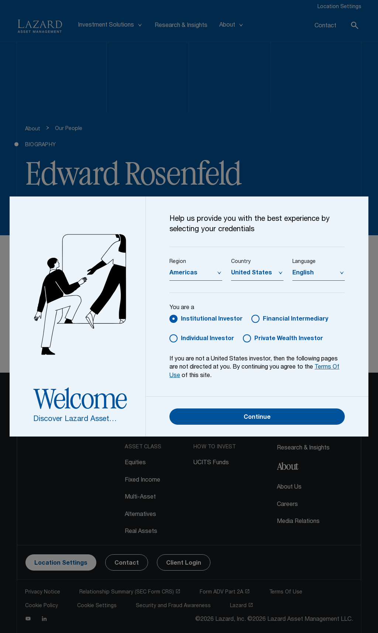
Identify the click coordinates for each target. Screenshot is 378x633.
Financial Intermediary (295, 319)
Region (177, 261)
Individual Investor (207, 339)
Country (241, 261)
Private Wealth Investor (288, 339)
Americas (183, 273)
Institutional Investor (212, 319)
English (303, 273)
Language (304, 261)
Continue (257, 418)
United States (251, 273)
